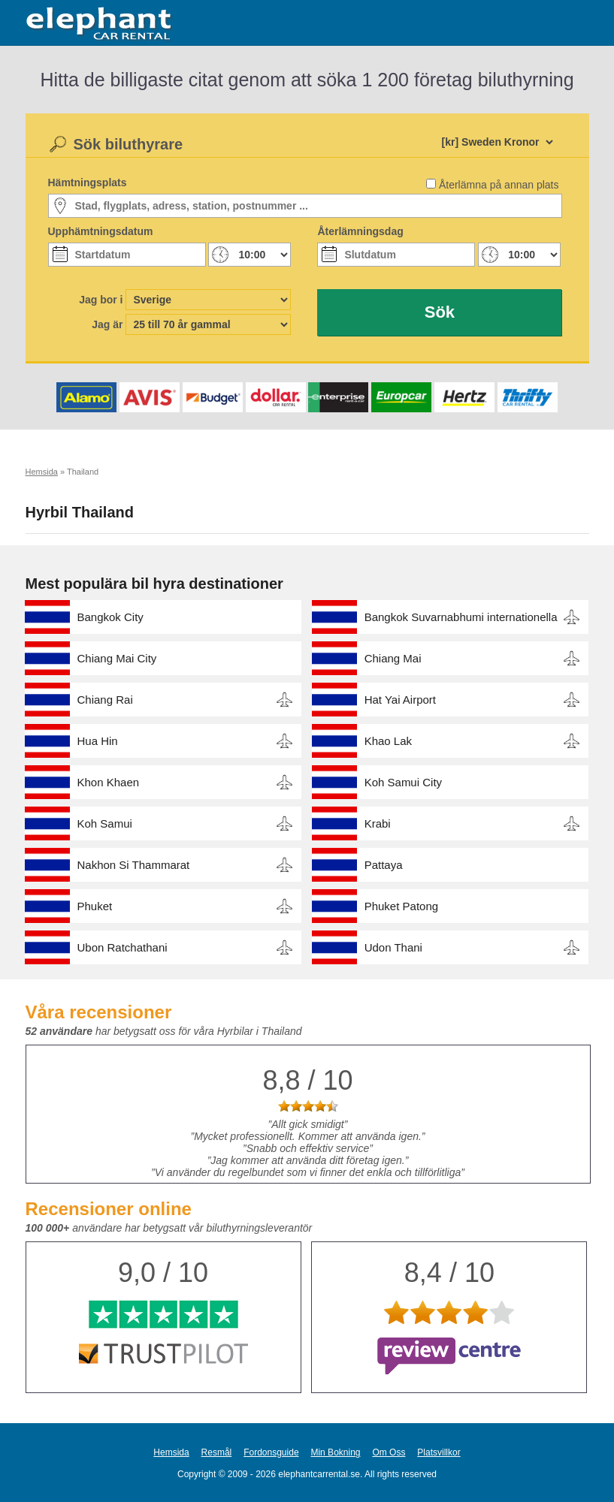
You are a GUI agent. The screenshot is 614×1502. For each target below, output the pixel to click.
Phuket (95, 906)
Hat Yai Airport (400, 699)
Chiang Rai (105, 699)
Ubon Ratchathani (122, 947)
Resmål (216, 1452)
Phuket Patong (401, 906)
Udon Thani (393, 947)
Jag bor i (100, 300)
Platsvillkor (438, 1452)
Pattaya (383, 864)
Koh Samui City (403, 782)
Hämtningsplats (87, 182)
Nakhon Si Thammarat (133, 864)
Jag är (107, 324)
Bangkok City (110, 617)
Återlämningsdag (360, 231)
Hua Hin (97, 740)
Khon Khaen (108, 782)
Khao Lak (388, 740)
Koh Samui (104, 823)
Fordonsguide (270, 1452)
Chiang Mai (393, 658)
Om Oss (388, 1452)
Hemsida (171, 1452)
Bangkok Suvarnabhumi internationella (461, 617)
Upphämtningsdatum (100, 231)
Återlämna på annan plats (499, 185)
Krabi (377, 823)
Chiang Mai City (117, 658)
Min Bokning (335, 1452)
